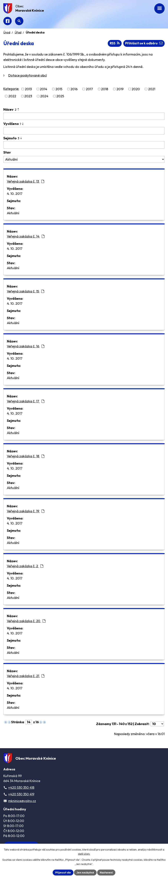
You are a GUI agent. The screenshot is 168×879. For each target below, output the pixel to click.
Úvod (6, 32)
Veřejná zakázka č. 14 (26, 236)
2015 (58, 89)
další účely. (84, 854)
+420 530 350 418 (21, 787)
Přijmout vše (63, 872)
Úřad (18, 32)
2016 (74, 89)
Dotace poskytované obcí (27, 75)
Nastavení (106, 872)
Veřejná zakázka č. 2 (25, 566)
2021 (151, 89)
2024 (44, 96)
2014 (43, 89)
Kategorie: (11, 89)
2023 (28, 96)
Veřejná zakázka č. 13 (25, 181)
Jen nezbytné (85, 872)
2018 (104, 89)
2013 (28, 89)
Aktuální (13, 213)
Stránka (17, 722)
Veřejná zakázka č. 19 (25, 511)
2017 (89, 89)
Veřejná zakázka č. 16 (25, 346)
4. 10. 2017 (14, 193)
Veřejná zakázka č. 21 (25, 676)
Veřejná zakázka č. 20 (26, 621)
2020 (136, 89)
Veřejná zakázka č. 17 (25, 401)
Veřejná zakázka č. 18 (25, 456)
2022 (12, 96)
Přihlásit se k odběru (144, 43)
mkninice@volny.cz (22, 801)
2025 (60, 96)
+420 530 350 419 (21, 794)
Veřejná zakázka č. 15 (25, 291)
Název (10, 109)
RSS (115, 43)
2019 (119, 89)
